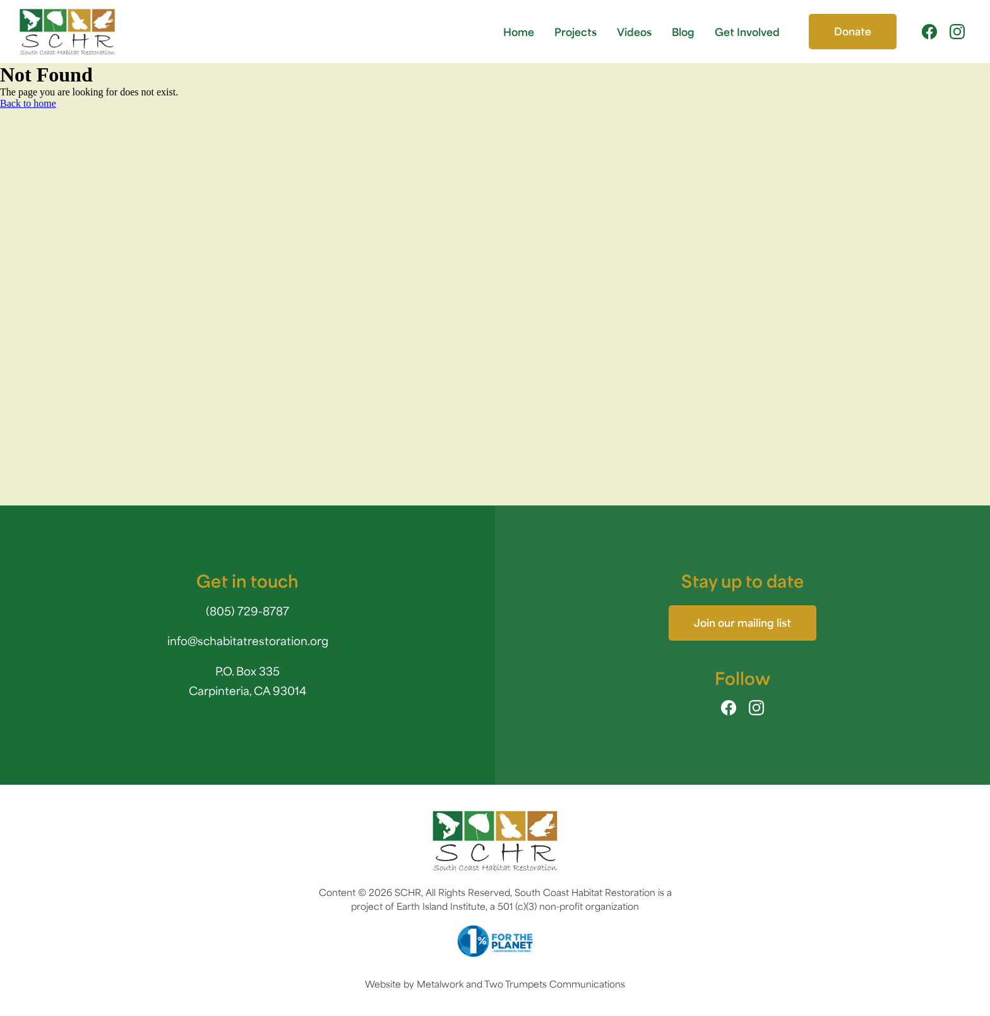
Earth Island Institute (441, 905)
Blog (683, 31)
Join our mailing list (742, 621)
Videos (634, 31)
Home (518, 31)
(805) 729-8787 (247, 610)
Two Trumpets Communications (554, 982)
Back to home (28, 103)
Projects (575, 31)
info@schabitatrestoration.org (247, 640)
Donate (852, 30)
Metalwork (440, 982)
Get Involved (747, 31)
